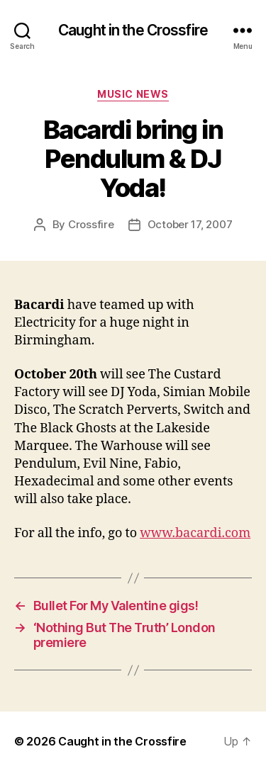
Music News (132, 94)
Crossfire (91, 224)
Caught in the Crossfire (133, 30)
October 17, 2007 (190, 224)
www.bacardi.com (195, 533)
